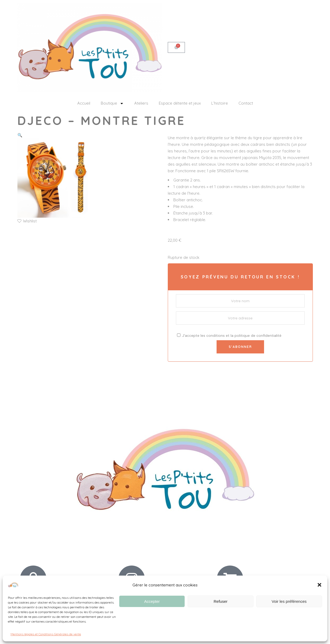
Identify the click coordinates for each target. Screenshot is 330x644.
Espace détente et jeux (180, 103)
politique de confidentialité (258, 335)
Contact (245, 103)
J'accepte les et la (229, 335)
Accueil (83, 103)
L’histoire (219, 103)
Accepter (152, 601)
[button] (319, 584)
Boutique (112, 103)
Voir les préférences (289, 601)
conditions (215, 335)
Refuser (221, 601)
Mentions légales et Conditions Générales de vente (46, 634)
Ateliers (141, 103)
